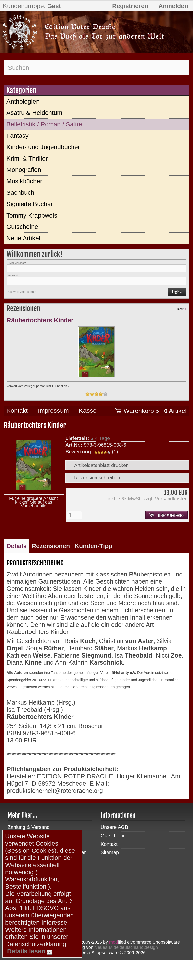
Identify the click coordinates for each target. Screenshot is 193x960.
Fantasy (17, 135)
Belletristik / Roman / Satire (44, 124)
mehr (181, 309)
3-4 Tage (100, 438)
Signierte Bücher (29, 203)
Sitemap (110, 852)
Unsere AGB (114, 827)
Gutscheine (22, 226)
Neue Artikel (23, 238)
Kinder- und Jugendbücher (43, 146)
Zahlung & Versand (28, 827)
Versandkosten (171, 498)
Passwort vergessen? (21, 292)
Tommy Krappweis (31, 215)
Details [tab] (16, 545)
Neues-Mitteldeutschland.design (126, 947)
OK (49, 952)
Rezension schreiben (97, 477)
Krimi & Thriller (27, 158)
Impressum (53, 410)
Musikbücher (24, 181)
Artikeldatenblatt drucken (101, 465)
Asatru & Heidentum (34, 112)
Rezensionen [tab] (51, 545)
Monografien (23, 169)
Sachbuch (20, 192)
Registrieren (130, 5)
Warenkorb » (155, 410)
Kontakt (17, 410)
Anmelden (173, 5)
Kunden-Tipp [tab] (93, 545)
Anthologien (23, 101)
